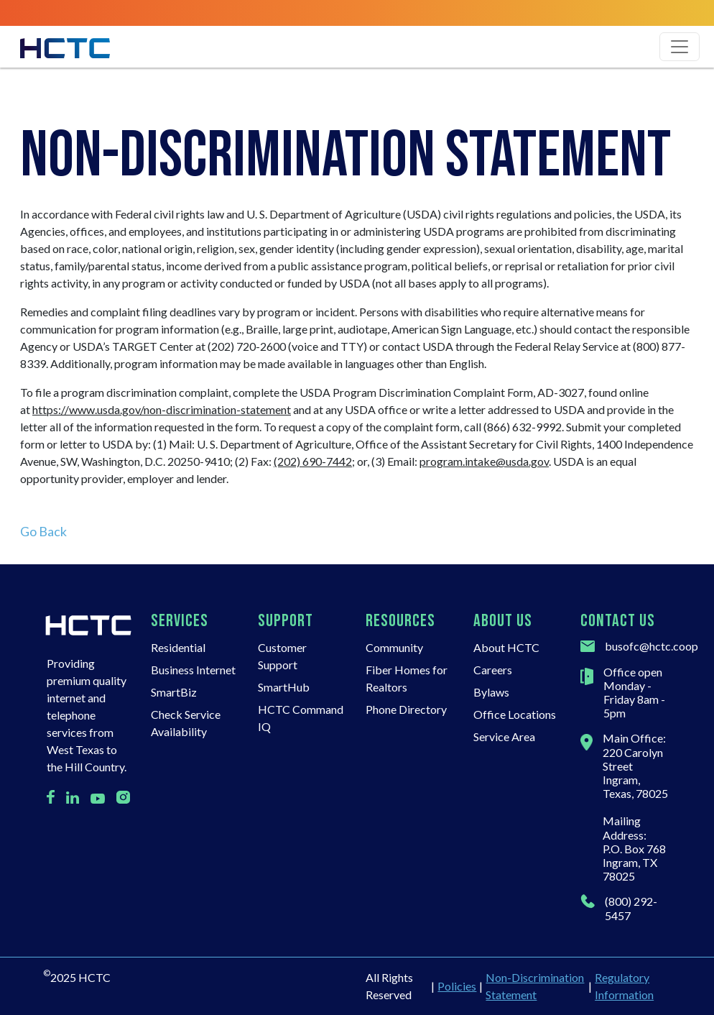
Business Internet (193, 669)
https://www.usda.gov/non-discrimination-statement (161, 409)
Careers (492, 669)
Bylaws (491, 692)
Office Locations (514, 714)
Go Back (43, 531)
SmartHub (284, 687)
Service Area (504, 736)
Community (394, 647)
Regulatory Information (624, 985)
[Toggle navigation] (679, 46)
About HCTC (506, 647)
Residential (178, 647)
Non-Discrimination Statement (535, 985)
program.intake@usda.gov (484, 461)
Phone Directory (406, 709)
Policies (456, 986)
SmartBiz (174, 692)
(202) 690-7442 (313, 461)
